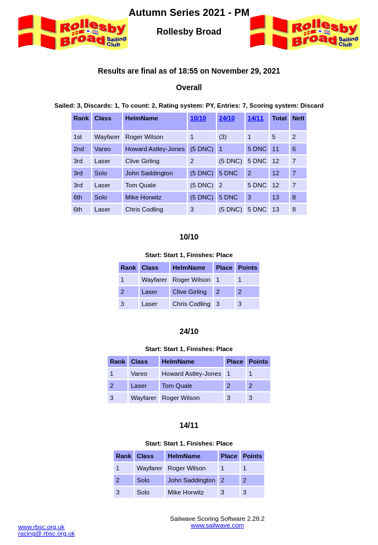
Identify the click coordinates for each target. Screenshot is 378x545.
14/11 (256, 118)
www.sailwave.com (217, 525)
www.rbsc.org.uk (41, 527)
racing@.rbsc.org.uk (46, 533)
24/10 (227, 118)
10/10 (198, 118)
